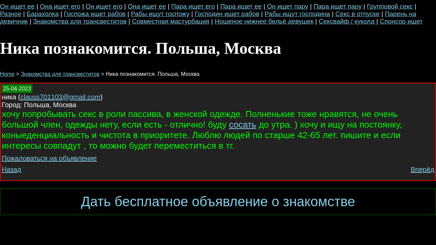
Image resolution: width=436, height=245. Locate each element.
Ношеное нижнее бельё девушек (264, 21)
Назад (11, 169)
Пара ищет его (193, 6)
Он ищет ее (17, 6)
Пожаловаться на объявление (49, 158)
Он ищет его (103, 6)
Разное (10, 13)
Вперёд (422, 169)
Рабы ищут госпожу (160, 13)
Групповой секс (390, 6)
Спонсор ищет (401, 21)
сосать (242, 124)
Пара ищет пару (337, 6)
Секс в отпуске (357, 13)
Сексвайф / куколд (347, 21)
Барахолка (43, 13)
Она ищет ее (147, 6)
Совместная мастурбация (170, 21)
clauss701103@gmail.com (60, 97)
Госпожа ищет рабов (95, 13)
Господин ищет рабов (227, 13)
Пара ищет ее (241, 6)
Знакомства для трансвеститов (80, 21)
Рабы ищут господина (297, 13)
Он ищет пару (287, 6)
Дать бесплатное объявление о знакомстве (218, 201)
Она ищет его (60, 6)
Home (7, 74)
